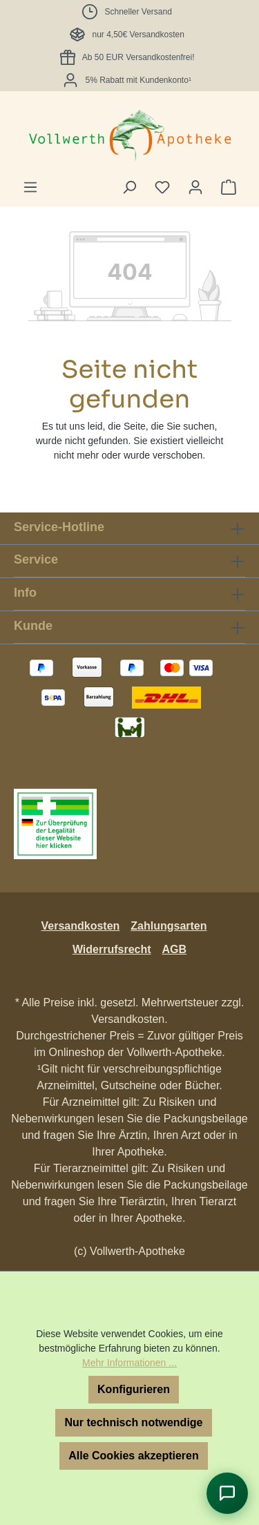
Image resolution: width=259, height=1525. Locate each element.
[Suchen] (129, 187)
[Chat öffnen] (227, 1493)
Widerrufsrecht (112, 949)
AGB (174, 949)
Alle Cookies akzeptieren (133, 1455)
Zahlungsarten (169, 926)
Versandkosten (80, 926)
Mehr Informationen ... (129, 1362)
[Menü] (30, 187)
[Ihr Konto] (195, 187)
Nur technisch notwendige (133, 1422)
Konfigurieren (133, 1389)
